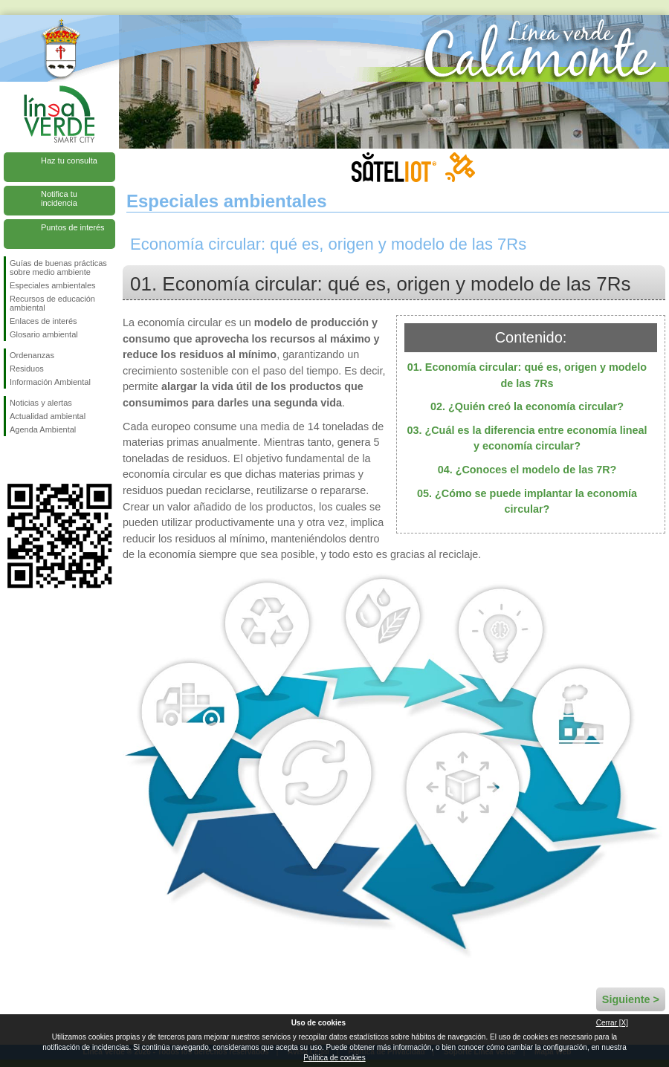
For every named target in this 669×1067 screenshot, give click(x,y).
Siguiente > (630, 999)
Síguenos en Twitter (37, 460)
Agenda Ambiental (43, 429)
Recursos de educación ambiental (52, 303)
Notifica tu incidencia (59, 198)
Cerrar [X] (612, 1023)
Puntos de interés (73, 227)
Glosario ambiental (44, 334)
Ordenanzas (32, 355)
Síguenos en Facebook (13, 460)
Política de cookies (334, 1058)
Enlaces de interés (43, 321)
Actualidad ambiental (47, 416)
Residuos (27, 368)
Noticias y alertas (41, 402)
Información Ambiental (50, 381)
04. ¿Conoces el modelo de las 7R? (527, 470)
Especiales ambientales (53, 285)
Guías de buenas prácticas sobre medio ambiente (58, 267)
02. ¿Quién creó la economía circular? (527, 406)
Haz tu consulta (69, 160)
